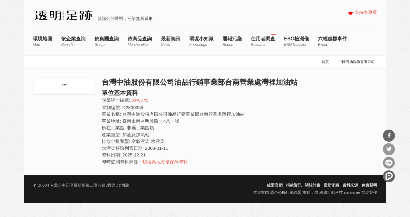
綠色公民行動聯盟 (286, 192)
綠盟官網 (275, 185)
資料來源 (350, 185)
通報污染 (232, 41)
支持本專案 (365, 12)
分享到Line (389, 163)
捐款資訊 (294, 185)
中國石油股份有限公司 (356, 62)
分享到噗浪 (389, 176)
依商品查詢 (140, 41)
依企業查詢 (73, 41)
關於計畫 (312, 185)
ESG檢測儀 (296, 41)
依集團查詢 (106, 41)
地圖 (124, 185)
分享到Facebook (389, 136)
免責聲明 (369, 185)
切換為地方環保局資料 (165, 162)
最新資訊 (170, 41)
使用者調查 (263, 41)
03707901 (140, 100)
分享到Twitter (389, 149)
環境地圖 (42, 41)
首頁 (325, 62)
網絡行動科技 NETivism (339, 192)
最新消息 (331, 185)
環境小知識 (201, 41)
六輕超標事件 (332, 41)
